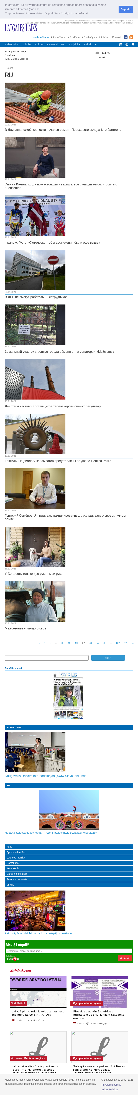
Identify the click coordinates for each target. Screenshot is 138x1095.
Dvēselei (52, 44)
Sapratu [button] (126, 9)
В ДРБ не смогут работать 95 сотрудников (36, 297)
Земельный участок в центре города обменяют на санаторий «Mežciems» (59, 351)
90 (69, 643)
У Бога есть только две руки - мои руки (34, 574)
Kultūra (39, 44)
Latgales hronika (16, 857)
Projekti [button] (74, 44)
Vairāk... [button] (90, 44)
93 (90, 643)
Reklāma (74, 37)
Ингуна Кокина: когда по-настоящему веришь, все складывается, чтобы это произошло (61, 186)
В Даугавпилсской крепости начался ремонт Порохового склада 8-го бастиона (63, 130)
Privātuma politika (111, 1084)
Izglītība (26, 44)
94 (97, 643)
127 (118, 643)
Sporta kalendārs (16, 852)
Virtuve (10, 884)
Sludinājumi (89, 37)
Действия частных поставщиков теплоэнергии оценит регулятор (53, 406)
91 (76, 643)
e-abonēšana (41, 37)
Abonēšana (58, 37)
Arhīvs (103, 37)
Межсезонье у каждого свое (25, 628)
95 (104, 643)
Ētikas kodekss (109, 1089)
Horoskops (13, 863)
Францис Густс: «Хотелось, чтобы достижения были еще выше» (52, 242)
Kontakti (116, 37)
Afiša (9, 846)
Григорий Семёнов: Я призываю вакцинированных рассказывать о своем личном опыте (65, 517)
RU (63, 44)
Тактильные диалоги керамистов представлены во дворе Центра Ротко (58, 461)
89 (63, 643)
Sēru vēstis (13, 868)
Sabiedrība (11, 44)
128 (126, 643)
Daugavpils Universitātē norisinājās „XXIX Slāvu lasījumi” (45, 776)
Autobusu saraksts (17, 879)
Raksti (9, 68)
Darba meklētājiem (17, 873)
